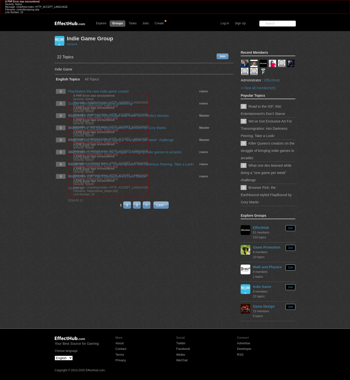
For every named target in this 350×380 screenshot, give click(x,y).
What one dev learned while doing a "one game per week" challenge (121, 140)
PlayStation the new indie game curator (98, 91)
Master (204, 115)
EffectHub (272, 80)
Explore (101, 23)
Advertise (243, 343)
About (119, 343)
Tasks (133, 23)
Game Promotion (266, 247)
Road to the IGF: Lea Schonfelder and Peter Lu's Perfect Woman (118, 116)
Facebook (183, 349)
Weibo (180, 354)
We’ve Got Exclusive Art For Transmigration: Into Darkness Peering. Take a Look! (131, 164)
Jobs (145, 23)
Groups (117, 23)
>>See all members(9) (258, 88)
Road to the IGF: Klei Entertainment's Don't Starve (107, 176)
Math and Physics (267, 267)
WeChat (182, 360)
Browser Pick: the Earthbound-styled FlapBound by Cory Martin (117, 128)
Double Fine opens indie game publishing (100, 103)
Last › (161, 205)
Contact (120, 349)
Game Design (263, 306)
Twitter (180, 343)
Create (159, 23)
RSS (240, 354)
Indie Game (262, 287)
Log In (225, 23)
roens (203, 91)
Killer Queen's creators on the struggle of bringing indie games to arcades (125, 152)
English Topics (68, 79)
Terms (119, 354)
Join (222, 56)
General (72, 44)
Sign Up (240, 23)
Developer (244, 349)
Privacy (120, 360)
